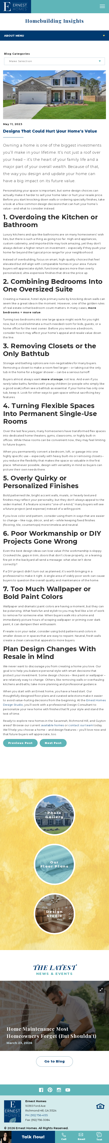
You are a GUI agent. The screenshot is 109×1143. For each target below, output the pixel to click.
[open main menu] (102, 6)
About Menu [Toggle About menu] (14, 35)
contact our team (80, 725)
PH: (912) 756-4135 (36, 1115)
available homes (52, 725)
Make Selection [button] (20, 61)
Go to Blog (54, 1061)
